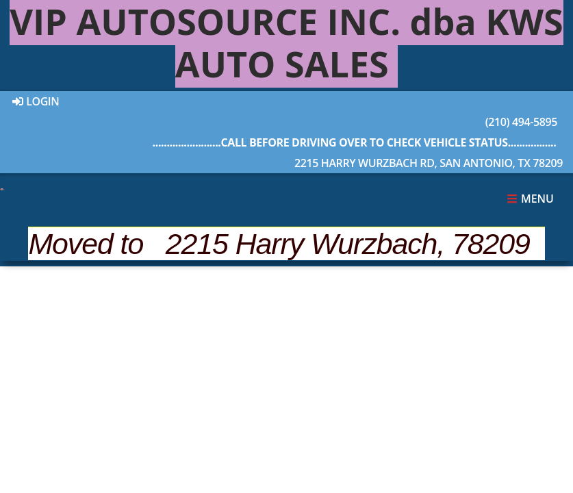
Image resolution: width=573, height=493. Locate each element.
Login (36, 101)
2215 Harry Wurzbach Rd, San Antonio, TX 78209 (354, 151)
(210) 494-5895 (354, 110)
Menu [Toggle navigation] (530, 198)
